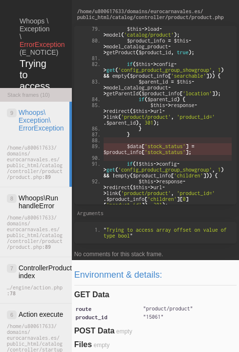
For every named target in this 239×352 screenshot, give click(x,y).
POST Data (94, 331)
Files (83, 344)
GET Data (91, 294)
